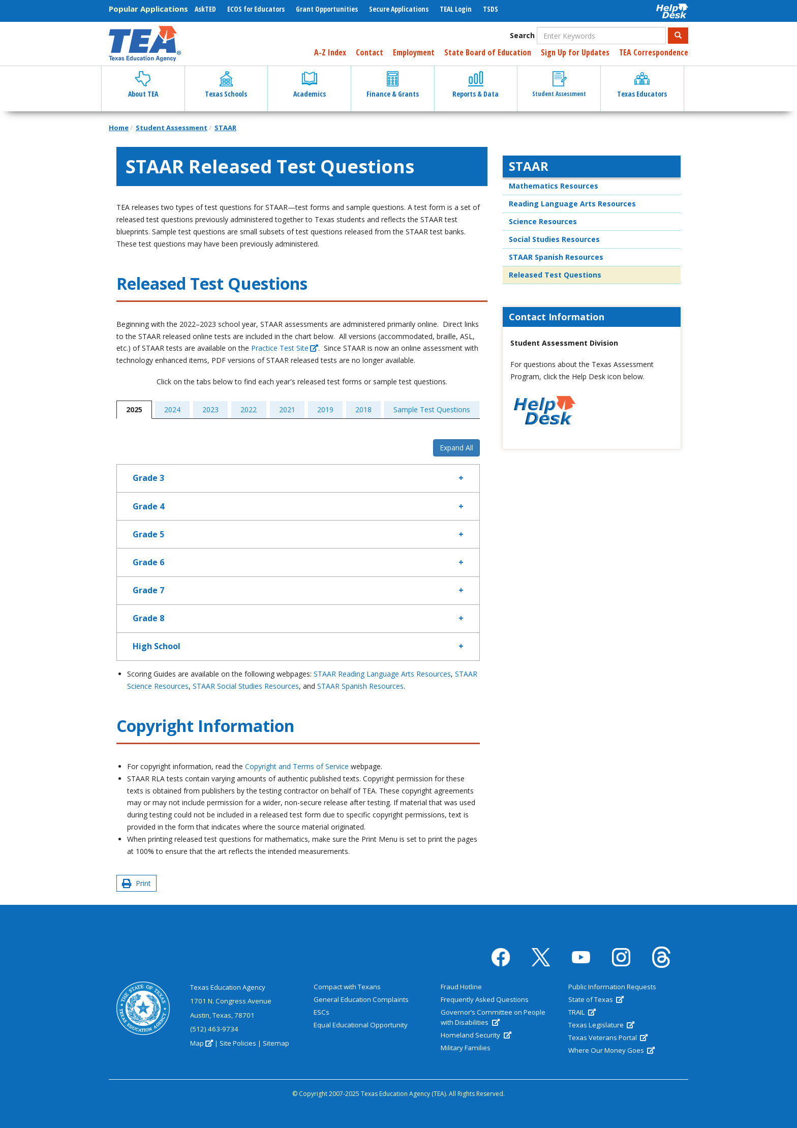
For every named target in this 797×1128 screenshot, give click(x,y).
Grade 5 (148, 534)
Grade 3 (148, 477)
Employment (414, 52)
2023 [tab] (210, 409)
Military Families (466, 1047)
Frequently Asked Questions (485, 999)
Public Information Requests (612, 986)
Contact (369, 52)
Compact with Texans (347, 986)
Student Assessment (171, 127)
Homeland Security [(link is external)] (476, 1035)
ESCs (321, 1012)
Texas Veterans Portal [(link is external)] (608, 1037)
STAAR (225, 127)
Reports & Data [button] (475, 85)
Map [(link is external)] (201, 1043)
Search (522, 35)
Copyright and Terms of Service (297, 766)
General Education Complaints (361, 999)
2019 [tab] (325, 409)
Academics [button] (309, 85)
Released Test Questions (555, 275)
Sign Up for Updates (575, 52)
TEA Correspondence (653, 52)
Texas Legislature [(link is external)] (601, 1024)
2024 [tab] (172, 409)
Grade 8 (148, 618)
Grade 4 (148, 506)
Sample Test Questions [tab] (431, 409)
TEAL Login (456, 9)
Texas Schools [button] (226, 85)
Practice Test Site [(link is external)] (284, 348)
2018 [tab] (363, 409)
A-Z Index (330, 52)
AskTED (205, 9)
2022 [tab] (248, 409)
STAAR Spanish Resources (360, 686)
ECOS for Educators (256, 9)
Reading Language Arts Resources (572, 203)
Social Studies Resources (554, 239)
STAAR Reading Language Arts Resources (382, 674)
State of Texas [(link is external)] (596, 999)
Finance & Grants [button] (392, 85)
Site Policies (238, 1043)
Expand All (456, 447)
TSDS (490, 9)
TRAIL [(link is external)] (582, 1012)
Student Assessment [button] (559, 84)
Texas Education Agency (227, 987)
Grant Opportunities (327, 9)
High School (156, 646)
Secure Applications (398, 9)
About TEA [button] (143, 85)
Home (119, 127)
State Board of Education (487, 52)
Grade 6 (148, 562)
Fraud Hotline (461, 986)
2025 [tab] (134, 409)
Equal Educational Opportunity (361, 1024)
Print (136, 883)
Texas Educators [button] (642, 85)
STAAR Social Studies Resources (246, 686)
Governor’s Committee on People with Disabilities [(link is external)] (493, 1017)
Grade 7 (148, 590)
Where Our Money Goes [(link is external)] (611, 1050)
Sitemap (276, 1043)
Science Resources (543, 221)
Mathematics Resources (553, 186)
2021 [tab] (287, 409)
